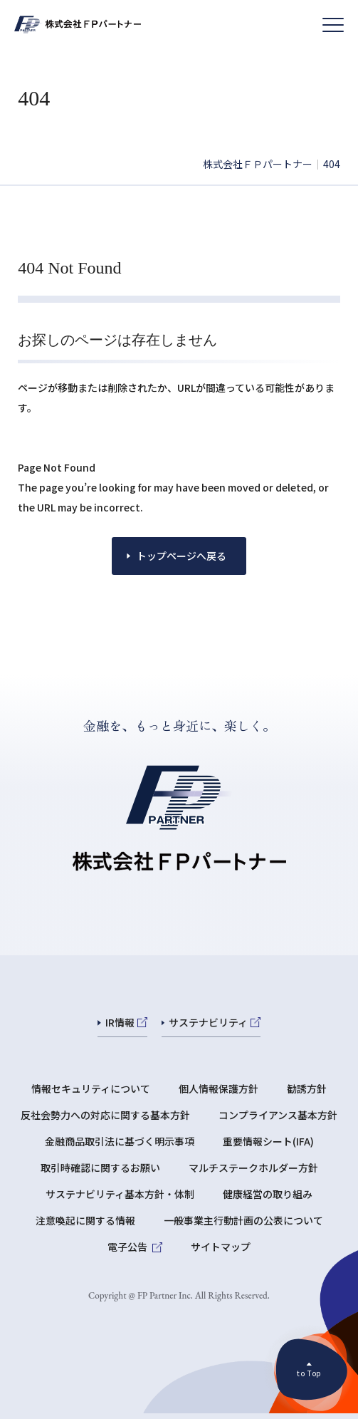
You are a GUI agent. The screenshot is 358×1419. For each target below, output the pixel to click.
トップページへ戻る (181, 556)
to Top (309, 1372)
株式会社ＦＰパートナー (257, 164)
